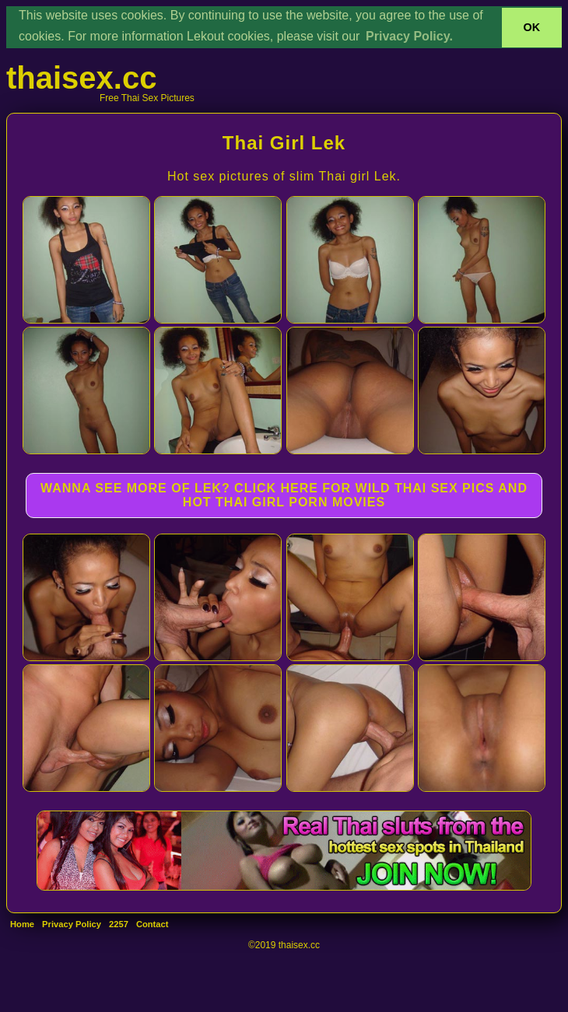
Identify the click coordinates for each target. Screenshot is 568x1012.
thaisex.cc (81, 78)
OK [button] (532, 27)
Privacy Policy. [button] (409, 36)
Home (22, 924)
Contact (152, 924)
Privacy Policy (71, 924)
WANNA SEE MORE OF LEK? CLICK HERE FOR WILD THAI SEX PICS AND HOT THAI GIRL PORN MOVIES (284, 495)
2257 (118, 924)
